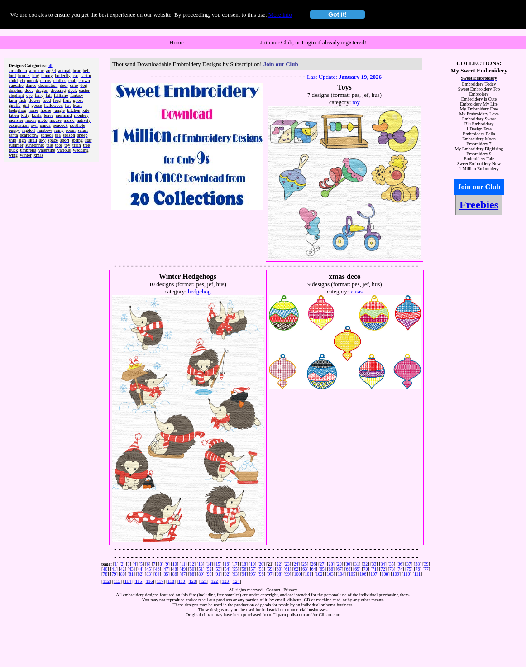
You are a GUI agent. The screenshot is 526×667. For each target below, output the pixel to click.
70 (365, 568)
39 (426, 563)
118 (170, 581)
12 (192, 563)
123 (225, 581)
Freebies (478, 205)
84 (157, 573)
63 (304, 568)
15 (217, 563)
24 (296, 563)
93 (235, 573)
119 (181, 581)
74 (400, 568)
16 (226, 563)
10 (174, 563)
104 (341, 573)
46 (157, 568)
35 (391, 563)
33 (374, 563)
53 (218, 568)
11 (183, 563)
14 (209, 563)
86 (174, 573)
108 (385, 573)
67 (339, 568)
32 (365, 563)
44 (140, 568)
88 (192, 573)
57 (252, 568)
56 (244, 568)
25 (304, 563)
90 (209, 573)
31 (356, 563)
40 (105, 568)
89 (200, 573)
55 (235, 568)
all (50, 65)
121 (203, 581)
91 (218, 573)
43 (131, 568)
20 (261, 563)
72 (383, 568)
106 (362, 573)
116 (149, 581)
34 (383, 563)
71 (374, 568)
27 (322, 563)
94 (244, 573)
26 (313, 563)
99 (287, 573)
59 (270, 568)
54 (227, 568)
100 (297, 573)
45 (148, 568)
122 (214, 581)
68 (348, 568)
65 (322, 568)
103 (330, 573)
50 (192, 568)
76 (418, 568)
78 (105, 573)
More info (280, 14)
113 (117, 581)
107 (373, 573)
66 (331, 568)
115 (138, 581)
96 (261, 573)
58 (261, 568)
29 (339, 563)
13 (200, 563)
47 (166, 568)
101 (308, 573)
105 (352, 573)
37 (408, 563)
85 (166, 573)
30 (348, 563)
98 (279, 573)
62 (296, 568)
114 (127, 581)
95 (252, 573)
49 (183, 568)
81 (131, 573)
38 (417, 563)
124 (236, 581)
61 (287, 568)
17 (235, 563)
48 (174, 568)
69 (356, 568)
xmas (356, 291)
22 (278, 563)
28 (330, 563)
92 (227, 573)
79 (114, 573)
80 (122, 573)
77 (426, 568)
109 (395, 573)
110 (406, 573)
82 (140, 573)
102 (319, 573)
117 (160, 581)
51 (200, 568)
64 (313, 568)
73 (391, 568)
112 (106, 581)
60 (279, 568)
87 (183, 573)
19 (252, 563)
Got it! (337, 14)
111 (417, 573)
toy (356, 102)
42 (122, 568)
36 (400, 563)
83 (148, 573)
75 (408, 568)
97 (270, 573)
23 (287, 563)
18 (244, 563)
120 (192, 581)
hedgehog (199, 291)
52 (209, 568)
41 (114, 568)
